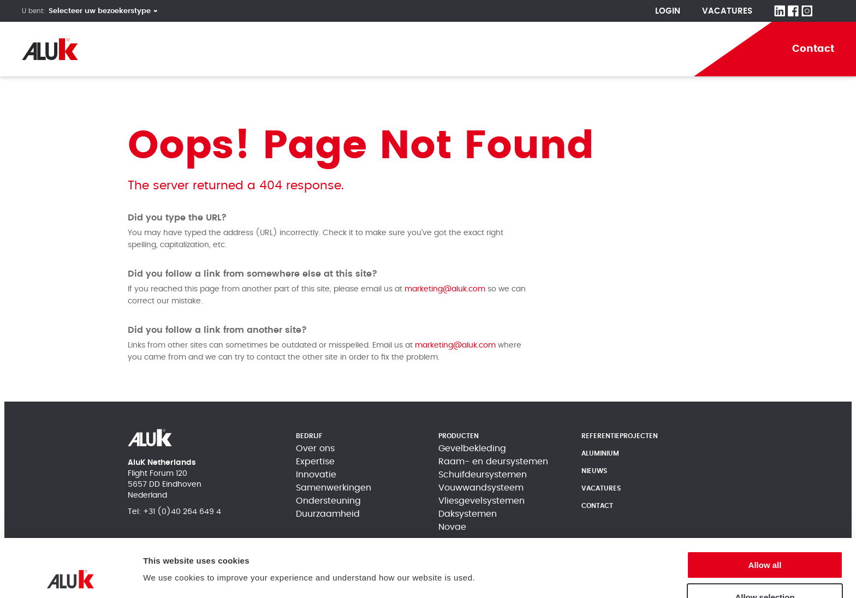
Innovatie (316, 474)
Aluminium (518, 49)
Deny (765, 571)
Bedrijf (242, 49)
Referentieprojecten (413, 49)
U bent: (33, 11)
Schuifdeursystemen (482, 474)
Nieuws (594, 471)
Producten (311, 49)
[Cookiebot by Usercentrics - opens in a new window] (70, 577)
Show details (168, 571)
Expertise (315, 461)
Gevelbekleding (472, 448)
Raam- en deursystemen (493, 461)
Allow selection (764, 539)
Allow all (765, 507)
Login (667, 11)
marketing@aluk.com (445, 289)
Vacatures (727, 11)
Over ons (315, 448)
